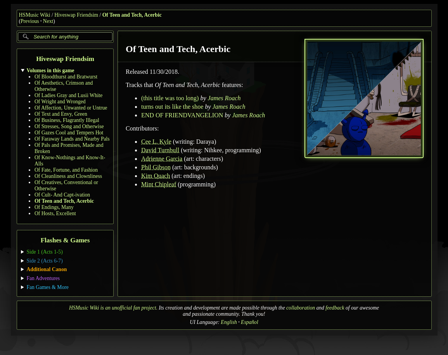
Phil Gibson (156, 167)
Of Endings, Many (54, 207)
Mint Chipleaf (158, 184)
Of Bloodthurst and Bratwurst (66, 77)
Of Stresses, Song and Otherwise (69, 126)
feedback (334, 308)
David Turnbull (160, 150)
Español (249, 322)
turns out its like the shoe (172, 106)
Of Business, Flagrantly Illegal (67, 120)
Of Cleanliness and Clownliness (68, 176)
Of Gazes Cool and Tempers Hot (69, 133)
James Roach (224, 98)
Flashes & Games (65, 240)
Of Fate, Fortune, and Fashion (66, 170)
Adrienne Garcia (161, 158)
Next (48, 21)
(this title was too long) (170, 98)
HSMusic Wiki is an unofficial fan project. (113, 308)
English (229, 322)
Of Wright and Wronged (60, 101)
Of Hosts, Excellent (55, 213)
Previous (30, 21)
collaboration (300, 308)
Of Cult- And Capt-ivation (62, 195)
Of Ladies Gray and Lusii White (68, 95)
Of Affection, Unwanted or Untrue (71, 108)
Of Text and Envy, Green (61, 114)
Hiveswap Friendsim (76, 15)
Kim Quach (155, 175)
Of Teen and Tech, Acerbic (132, 15)
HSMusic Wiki (34, 15)
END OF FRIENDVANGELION (182, 115)
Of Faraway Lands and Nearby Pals (72, 139)
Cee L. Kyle (156, 141)
